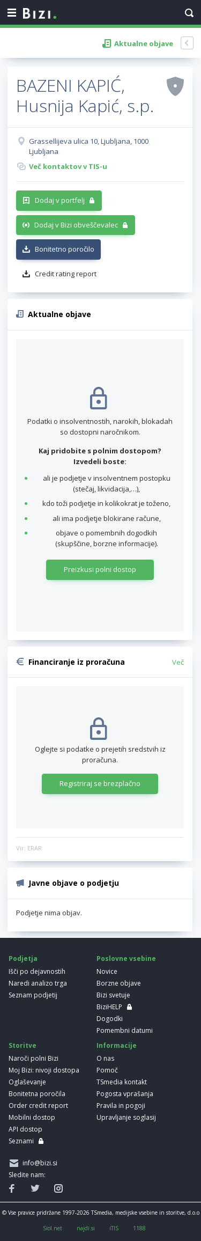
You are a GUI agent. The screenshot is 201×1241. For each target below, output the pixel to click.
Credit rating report (65, 273)
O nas (105, 1058)
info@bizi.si (38, 1162)
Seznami (21, 1140)
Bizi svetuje (113, 995)
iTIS (113, 1228)
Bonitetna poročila (37, 1093)
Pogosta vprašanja (124, 1093)
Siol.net (52, 1228)
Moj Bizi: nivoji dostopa (44, 1070)
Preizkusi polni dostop (100, 569)
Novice (106, 971)
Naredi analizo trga (38, 983)
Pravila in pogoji (120, 1105)
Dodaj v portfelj (60, 200)
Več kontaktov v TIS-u (68, 166)
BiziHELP (109, 1006)
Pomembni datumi (124, 1030)
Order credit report (38, 1105)
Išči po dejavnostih (37, 971)
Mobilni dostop (32, 1117)
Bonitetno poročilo (64, 249)
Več (178, 662)
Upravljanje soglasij (126, 1117)
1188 (139, 1228)
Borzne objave (118, 983)
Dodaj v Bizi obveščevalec (76, 225)
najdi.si (86, 1228)
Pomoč (107, 1070)
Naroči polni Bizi (33, 1058)
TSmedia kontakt (121, 1081)
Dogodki (109, 1018)
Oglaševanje (27, 1081)
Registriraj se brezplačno (99, 783)
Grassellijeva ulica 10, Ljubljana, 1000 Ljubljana (88, 146)
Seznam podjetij (33, 995)
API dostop (25, 1129)
